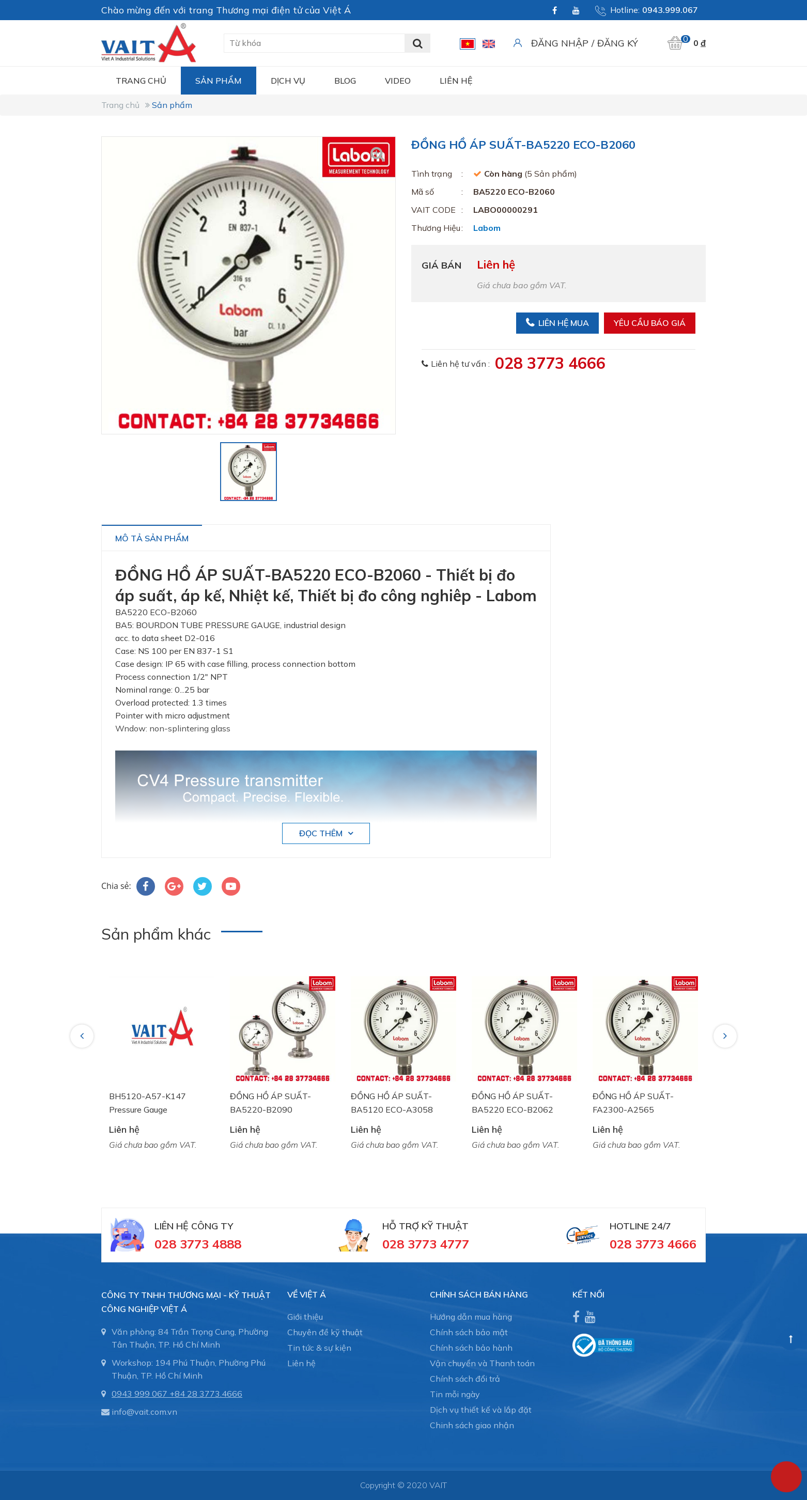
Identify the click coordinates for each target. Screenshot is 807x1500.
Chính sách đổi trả (465, 1378)
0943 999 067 (139, 1393)
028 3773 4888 (197, 1244)
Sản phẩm (218, 80)
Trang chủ (141, 80)
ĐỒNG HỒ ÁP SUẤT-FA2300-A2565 (633, 1103)
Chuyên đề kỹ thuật (325, 1332)
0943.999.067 (670, 10)
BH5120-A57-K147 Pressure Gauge (147, 1103)
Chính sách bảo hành (471, 1347)
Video (398, 80)
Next (726, 1035)
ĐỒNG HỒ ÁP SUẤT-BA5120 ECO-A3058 (392, 1103)
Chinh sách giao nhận (472, 1425)
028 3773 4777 (425, 1244)
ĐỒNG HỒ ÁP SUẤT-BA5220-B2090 (270, 1103)
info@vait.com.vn (144, 1412)
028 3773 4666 (550, 363)
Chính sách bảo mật (469, 1332)
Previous (83, 1035)
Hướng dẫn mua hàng (471, 1316)
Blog (345, 80)
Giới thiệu (305, 1316)
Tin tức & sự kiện (319, 1347)
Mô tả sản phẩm (152, 538)
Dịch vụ (288, 80)
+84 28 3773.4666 (205, 1393)
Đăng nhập (559, 43)
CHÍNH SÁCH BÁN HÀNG (479, 1294)
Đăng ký (617, 43)
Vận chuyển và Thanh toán (482, 1363)
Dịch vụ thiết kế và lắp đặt (481, 1409)
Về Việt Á (306, 1294)
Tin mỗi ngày (455, 1394)
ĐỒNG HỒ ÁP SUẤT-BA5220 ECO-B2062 (512, 1103)
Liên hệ (456, 80)
